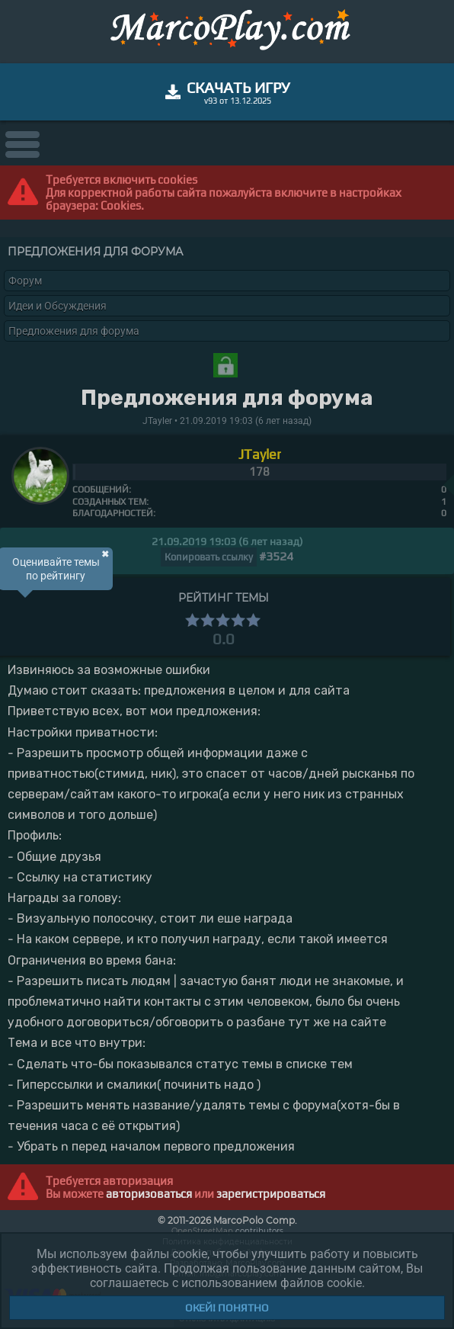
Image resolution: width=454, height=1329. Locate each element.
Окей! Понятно (227, 1308)
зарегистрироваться (270, 1193)
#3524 (276, 556)
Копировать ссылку (209, 557)
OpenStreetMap (202, 1231)
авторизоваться (149, 1193)
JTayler (259, 454)
